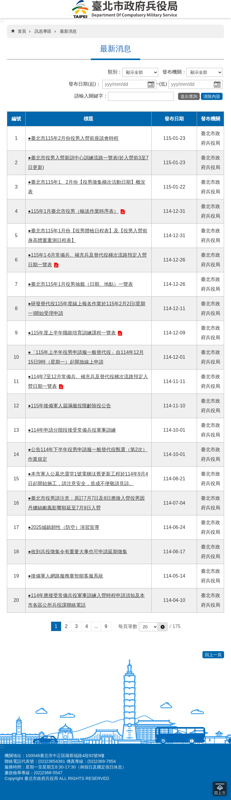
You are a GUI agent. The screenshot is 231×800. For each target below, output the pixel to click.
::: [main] (10, 31)
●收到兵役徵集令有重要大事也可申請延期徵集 (77, 551)
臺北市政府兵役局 (124, 9)
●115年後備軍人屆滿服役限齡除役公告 (69, 405)
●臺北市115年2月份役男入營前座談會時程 (73, 138)
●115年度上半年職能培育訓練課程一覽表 (72, 332)
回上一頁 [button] (213, 654)
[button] (189, 96)
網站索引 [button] (9, 10)
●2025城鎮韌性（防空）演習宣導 (63, 527)
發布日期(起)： (85, 83)
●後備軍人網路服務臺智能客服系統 (65, 575)
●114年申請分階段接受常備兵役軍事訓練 (72, 430)
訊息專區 (43, 31)
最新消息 (68, 31)
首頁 (22, 31)
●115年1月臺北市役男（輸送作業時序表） (73, 211)
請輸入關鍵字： (91, 95)
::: (2, 20)
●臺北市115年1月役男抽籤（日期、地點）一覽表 (80, 284)
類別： (115, 71)
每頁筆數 (127, 626)
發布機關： (174, 71)
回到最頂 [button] (219, 788)
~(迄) (161, 83)
